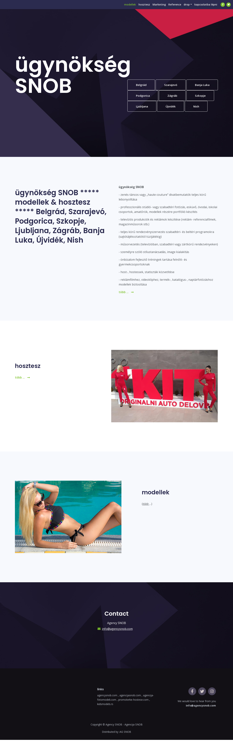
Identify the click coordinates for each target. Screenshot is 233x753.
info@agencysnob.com (117, 642)
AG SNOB (125, 745)
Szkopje (170, 108)
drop (184, 8)
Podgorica (177, 96)
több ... (126, 305)
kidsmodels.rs (105, 717)
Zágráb (141, 108)
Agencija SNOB (134, 737)
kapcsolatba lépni (204, 8)
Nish (168, 119)
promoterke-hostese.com (133, 713)
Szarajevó (173, 85)
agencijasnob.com (130, 708)
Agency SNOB (114, 737)
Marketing (152, 8)
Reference (170, 8)
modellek (120, 8)
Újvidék (141, 119)
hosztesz (136, 8)
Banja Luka (143, 96)
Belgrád (141, 85)
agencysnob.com (107, 708)
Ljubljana (201, 108)
